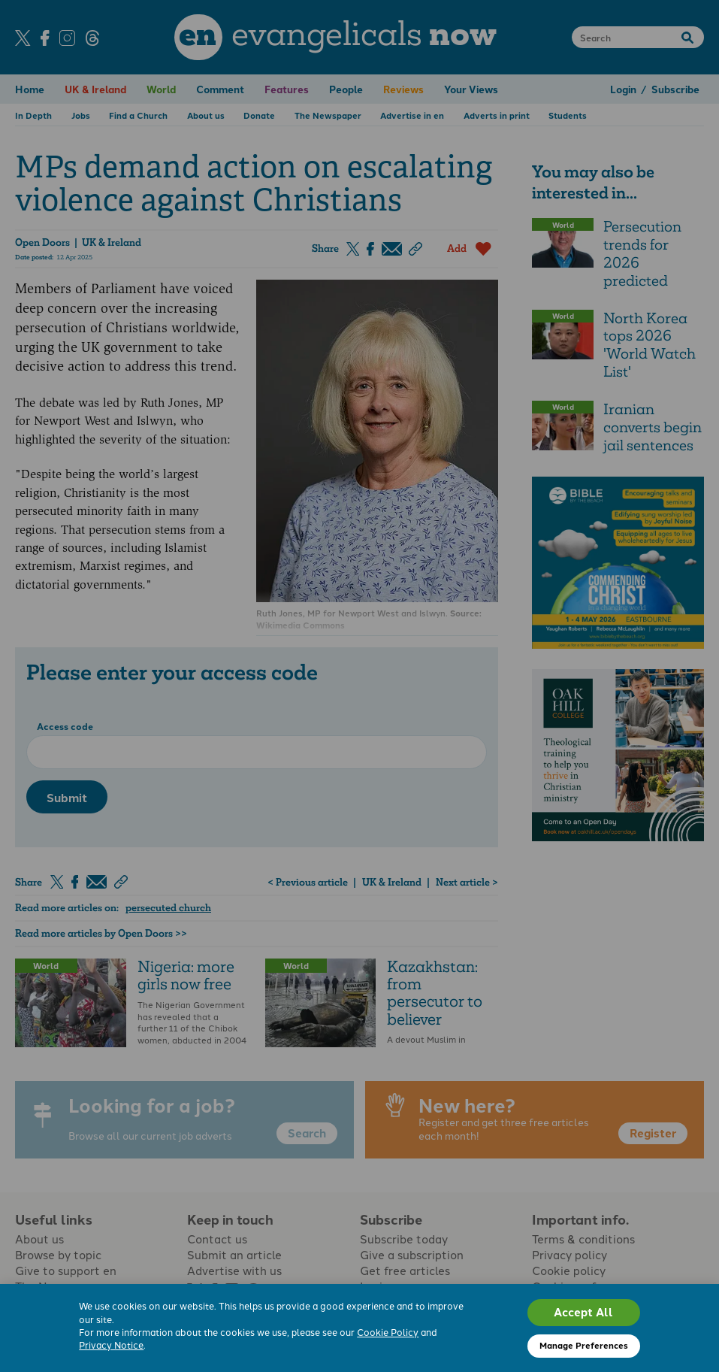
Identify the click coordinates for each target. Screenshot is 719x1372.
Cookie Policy (387, 1331)
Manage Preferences (583, 1345)
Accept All (583, 1312)
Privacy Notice (111, 1344)
